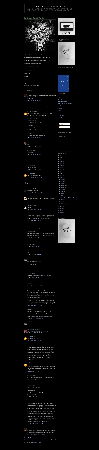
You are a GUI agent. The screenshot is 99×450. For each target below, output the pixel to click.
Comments (62, 126)
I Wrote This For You (49, 6)
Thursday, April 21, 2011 (35, 318)
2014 (61, 171)
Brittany (29, 257)
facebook (60, 108)
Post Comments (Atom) (35, 442)
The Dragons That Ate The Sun (34, 18)
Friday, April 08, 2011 (34, 246)
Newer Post (26, 439)
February (63, 201)
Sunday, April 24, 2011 (34, 325)
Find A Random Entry (63, 101)
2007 (61, 212)
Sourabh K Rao (30, 180)
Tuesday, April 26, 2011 (34, 332)
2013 (61, 173)
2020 (61, 159)
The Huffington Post (62, 112)
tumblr (59, 110)
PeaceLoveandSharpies (32, 329)
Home (40, 439)
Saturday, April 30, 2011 (35, 379)
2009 (61, 208)
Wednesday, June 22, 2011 (35, 423)
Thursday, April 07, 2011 (35, 209)
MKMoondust (30, 426)
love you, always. (31, 111)
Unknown (29, 173)
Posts (61, 124)
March (62, 199)
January (63, 203)
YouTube (60, 117)
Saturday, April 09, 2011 (35, 285)
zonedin (29, 196)
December (63, 179)
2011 (61, 177)
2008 (61, 210)
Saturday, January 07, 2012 (36, 434)
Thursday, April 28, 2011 (35, 340)
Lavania (29, 125)
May (62, 193)
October (63, 183)
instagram (60, 105)
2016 (61, 167)
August (62, 187)
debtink (29, 362)
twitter (59, 106)
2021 (61, 157)
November (63, 181)
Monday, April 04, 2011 (34, 100)
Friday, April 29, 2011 (34, 359)
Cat (28, 133)
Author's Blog (61, 113)
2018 (61, 163)
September (63, 185)
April (62, 195)
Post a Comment (27, 437)
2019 (61, 161)
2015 (61, 169)
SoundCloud (61, 115)
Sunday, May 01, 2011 (33, 387)
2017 (61, 165)
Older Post (53, 439)
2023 (61, 155)
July (62, 189)
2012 (61, 175)
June (62, 191)
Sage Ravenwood (31, 93)
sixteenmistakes (31, 205)
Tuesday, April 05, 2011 (34, 177)
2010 (61, 206)
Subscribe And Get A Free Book (65, 99)
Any (28, 141)
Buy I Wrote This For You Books (65, 103)
